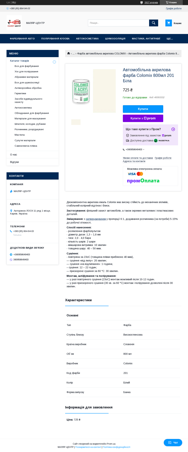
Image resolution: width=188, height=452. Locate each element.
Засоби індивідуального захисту (28, 100)
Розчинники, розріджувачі (29, 129)
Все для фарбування (27, 66)
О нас (13, 154)
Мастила (20, 134)
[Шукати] (153, 23)
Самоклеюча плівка (26, 145)
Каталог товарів (19, 60)
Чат (173, 442)
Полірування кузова (55, 38)
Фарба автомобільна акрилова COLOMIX (101, 53)
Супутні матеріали (25, 140)
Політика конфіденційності (116, 447)
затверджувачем (96, 219)
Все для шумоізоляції (27, 82)
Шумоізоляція (115, 38)
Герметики (20, 93)
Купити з (142, 118)
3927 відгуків (151, 2)
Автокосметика (87, 38)
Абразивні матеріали (26, 77)
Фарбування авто (22, 38)
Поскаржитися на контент (88, 447)
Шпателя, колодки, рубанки (30, 124)
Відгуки (14, 162)
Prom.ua (111, 444)
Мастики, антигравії (146, 38)
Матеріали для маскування (30, 118)
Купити (143, 108)
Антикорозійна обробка (28, 88)
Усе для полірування (26, 71)
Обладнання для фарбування (32, 113)
